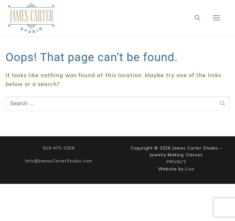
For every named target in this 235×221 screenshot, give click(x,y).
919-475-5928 (59, 148)
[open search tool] (197, 18)
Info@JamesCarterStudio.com (58, 161)
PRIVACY (176, 162)
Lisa (189, 169)
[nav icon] (216, 18)
